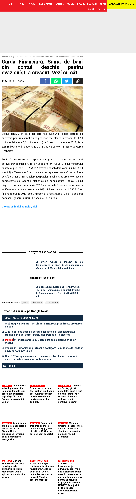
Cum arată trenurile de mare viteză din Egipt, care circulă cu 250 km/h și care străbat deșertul (41, 428)
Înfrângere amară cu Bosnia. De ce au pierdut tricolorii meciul (41, 341)
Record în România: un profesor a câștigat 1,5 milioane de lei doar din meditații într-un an (44, 349)
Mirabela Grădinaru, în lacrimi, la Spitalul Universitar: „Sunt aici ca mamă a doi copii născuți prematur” (70, 430)
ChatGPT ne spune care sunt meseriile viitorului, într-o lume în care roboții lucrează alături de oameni (41, 358)
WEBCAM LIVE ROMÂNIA (121, 4)
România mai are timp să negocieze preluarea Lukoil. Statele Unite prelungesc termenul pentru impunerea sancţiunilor (14, 431)
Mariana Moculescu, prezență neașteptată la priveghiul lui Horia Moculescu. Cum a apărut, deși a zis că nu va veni (14, 468)
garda (25, 302)
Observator (23, 57)
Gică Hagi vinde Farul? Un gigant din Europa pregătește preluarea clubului (43, 325)
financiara (37, 302)
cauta (103, 9)
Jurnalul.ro (6, 57)
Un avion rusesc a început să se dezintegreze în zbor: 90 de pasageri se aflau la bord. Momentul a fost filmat (59, 265)
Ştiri (14, 57)
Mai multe (92, 9)
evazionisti (52, 302)
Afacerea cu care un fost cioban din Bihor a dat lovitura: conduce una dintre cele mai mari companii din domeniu (42, 395)
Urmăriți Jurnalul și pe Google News (25, 311)
